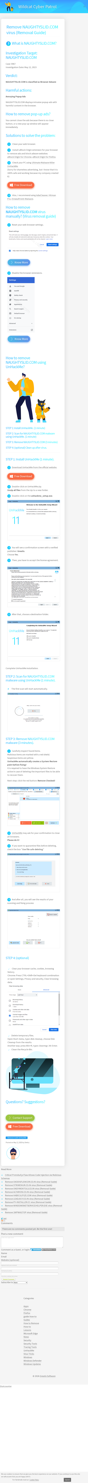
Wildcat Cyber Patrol (37, 6)
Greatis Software (47, 1376)
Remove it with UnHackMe (17, 1138)
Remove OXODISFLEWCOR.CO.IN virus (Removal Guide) (31, 1181)
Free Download (19, 188)
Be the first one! (44, 1228)
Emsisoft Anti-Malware (20, 198)
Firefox (27, 1313)
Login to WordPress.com (49, 1249)
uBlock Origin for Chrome (19, 156)
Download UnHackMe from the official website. (34, 467)
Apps (26, 1306)
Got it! (67, 1480)
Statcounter (6, 1386)
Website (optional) (10, 1260)
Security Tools (30, 1343)
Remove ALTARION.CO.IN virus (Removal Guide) (27, 1191)
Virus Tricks (29, 1353)
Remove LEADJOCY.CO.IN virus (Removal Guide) (27, 1198)
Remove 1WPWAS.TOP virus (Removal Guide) (26, 1212)
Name (4, 1253)
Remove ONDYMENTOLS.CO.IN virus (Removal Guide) (30, 1188)
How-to (27, 1326)
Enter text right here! (32, 1242)
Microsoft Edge (31, 1333)
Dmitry (27, 1142)
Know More (20, 262)
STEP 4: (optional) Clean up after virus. (28, 447)
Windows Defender (33, 1360)
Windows (28, 1357)
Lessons (27, 1330)
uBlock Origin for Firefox (43, 156)
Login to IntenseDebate (35, 1249)
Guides (27, 1319)
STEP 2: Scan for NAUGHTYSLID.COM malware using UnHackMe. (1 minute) (30, 435)
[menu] (84, 6)
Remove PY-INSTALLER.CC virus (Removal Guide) (28, 1202)
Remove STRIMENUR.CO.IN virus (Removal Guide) (28, 1185)
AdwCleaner (40, 195)
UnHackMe (17, 833)
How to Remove (31, 1323)
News (26, 1336)
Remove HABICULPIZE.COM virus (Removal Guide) (28, 1195)
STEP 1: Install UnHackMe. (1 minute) (25, 428)
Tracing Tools (30, 1347)
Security (27, 1340)
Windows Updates (32, 1364)
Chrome (27, 1309)
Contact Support (20, 1124)
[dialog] (83, 1478)
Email (4, 1256)
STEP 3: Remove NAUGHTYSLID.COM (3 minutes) (30, 442)
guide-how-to (30, 1316)
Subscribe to (14, 1282)
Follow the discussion (3, 1221)
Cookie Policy (34, 1480)
